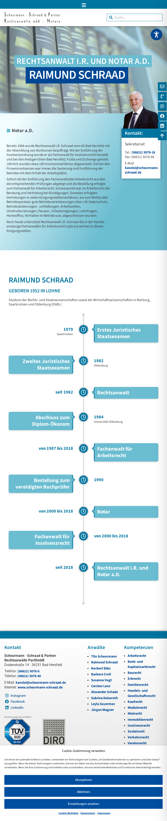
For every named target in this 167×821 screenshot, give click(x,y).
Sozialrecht (136, 731)
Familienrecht (138, 684)
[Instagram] (162, 106)
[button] (83, 5)
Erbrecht (134, 678)
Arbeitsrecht (137, 655)
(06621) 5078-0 (28, 671)
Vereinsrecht (137, 743)
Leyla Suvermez (103, 704)
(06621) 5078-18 (143, 152)
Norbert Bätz (100, 668)
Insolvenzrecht (139, 725)
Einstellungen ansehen (83, 804)
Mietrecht (135, 713)
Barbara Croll (101, 674)
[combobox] (135, 17)
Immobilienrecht (140, 719)
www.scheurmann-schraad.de (40, 687)
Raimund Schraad (104, 662)
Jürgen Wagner (102, 709)
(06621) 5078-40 (29, 676)
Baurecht (134, 672)
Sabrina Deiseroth (104, 698)
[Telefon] (162, 96)
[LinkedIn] (162, 126)
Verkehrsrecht (138, 737)
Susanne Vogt (101, 680)
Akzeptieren (83, 780)
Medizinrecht (137, 707)
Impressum (103, 813)
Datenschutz (87, 813)
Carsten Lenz (100, 686)
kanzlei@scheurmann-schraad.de (142, 170)
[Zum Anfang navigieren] (162, 135)
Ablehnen (83, 792)
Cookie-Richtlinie (68, 813)
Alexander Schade (104, 692)
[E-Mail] (162, 86)
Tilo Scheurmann (104, 656)
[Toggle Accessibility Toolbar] (156, 34)
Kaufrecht (135, 701)
